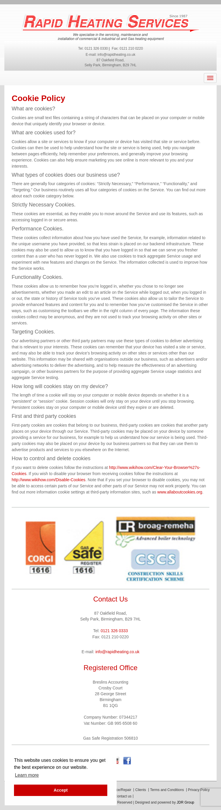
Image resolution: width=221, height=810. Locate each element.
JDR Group (185, 802)
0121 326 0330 (96, 48)
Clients (140, 790)
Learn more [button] (27, 775)
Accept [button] (61, 790)
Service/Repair (119, 790)
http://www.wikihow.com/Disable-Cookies (48, 479)
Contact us (123, 796)
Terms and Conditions (167, 790)
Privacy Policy (199, 790)
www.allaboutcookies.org (179, 492)
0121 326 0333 (114, 630)
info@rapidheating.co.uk (117, 55)
